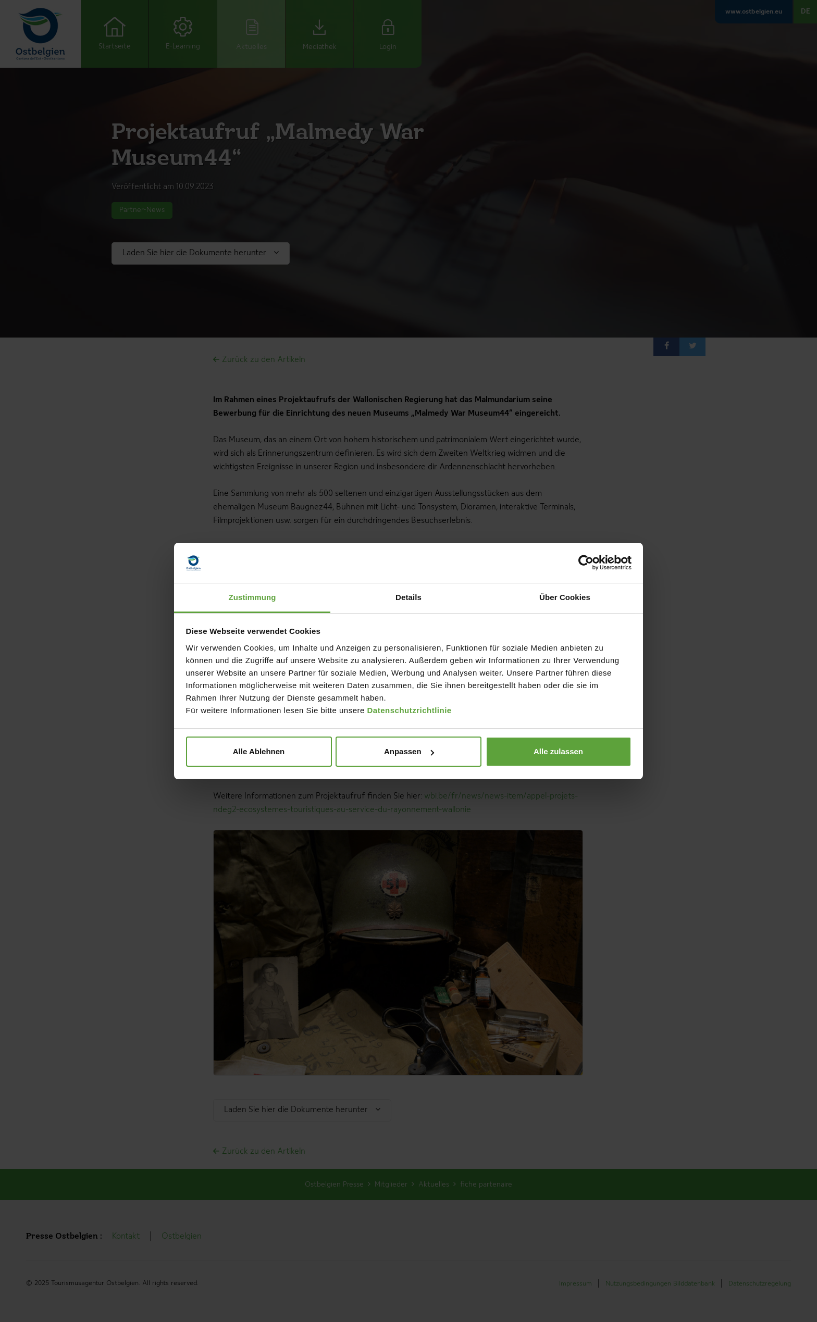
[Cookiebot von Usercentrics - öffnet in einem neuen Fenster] (586, 563)
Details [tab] (408, 597)
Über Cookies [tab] (564, 597)
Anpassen (409, 751)
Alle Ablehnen (258, 751)
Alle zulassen (558, 751)
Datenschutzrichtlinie (409, 710)
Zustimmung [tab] (252, 597)
